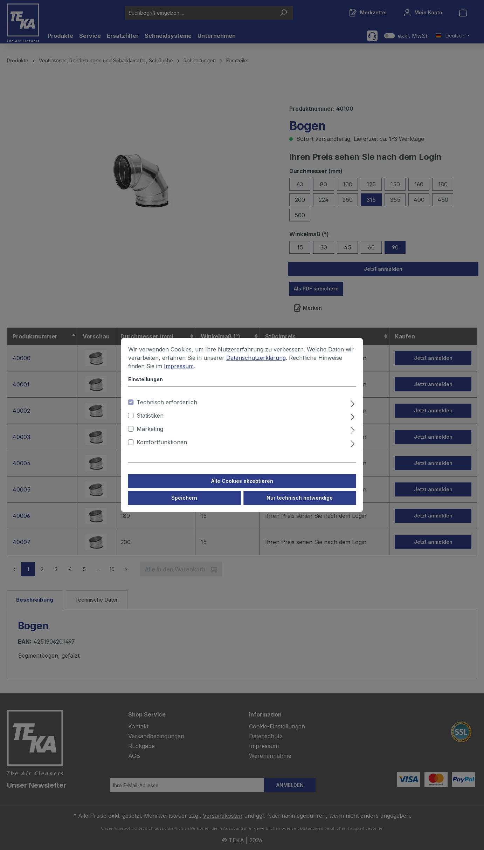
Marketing (150, 428)
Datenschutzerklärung (256, 357)
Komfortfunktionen (162, 442)
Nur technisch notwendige (300, 498)
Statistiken (150, 415)
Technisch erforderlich (167, 402)
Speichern (184, 498)
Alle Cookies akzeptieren (242, 481)
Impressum (179, 366)
